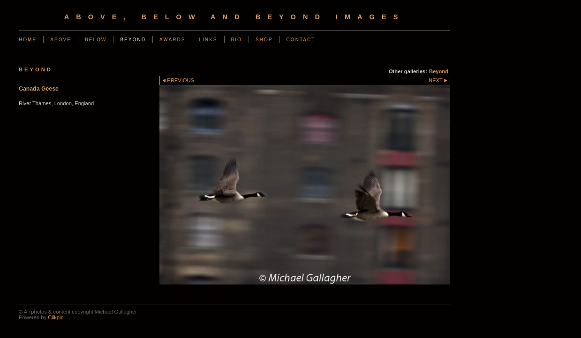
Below (95, 39)
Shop (264, 39)
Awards (172, 39)
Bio (236, 39)
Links (208, 39)
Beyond (133, 39)
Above (60, 39)
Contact (301, 39)
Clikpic (55, 317)
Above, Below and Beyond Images (234, 17)
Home (28, 39)
